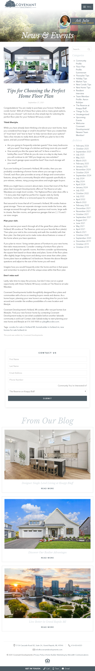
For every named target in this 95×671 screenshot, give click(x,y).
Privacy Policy (39, 655)
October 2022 (82, 193)
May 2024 (80, 181)
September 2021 (83, 217)
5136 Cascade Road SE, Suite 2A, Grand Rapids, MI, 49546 (39, 645)
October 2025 (82, 148)
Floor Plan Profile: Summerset (81, 69)
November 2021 (83, 211)
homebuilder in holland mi (47, 327)
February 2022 (82, 205)
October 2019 (82, 244)
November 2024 (83, 169)
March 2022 (81, 202)
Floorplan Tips (82, 75)
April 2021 (80, 229)
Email (66, 668)
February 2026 (82, 145)
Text (56, 668)
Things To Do (82, 111)
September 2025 (83, 151)
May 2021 (80, 226)
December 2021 (83, 208)
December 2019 (83, 241)
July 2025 (80, 154)
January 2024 (82, 187)
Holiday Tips (81, 78)
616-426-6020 (76, 645)
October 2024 (82, 172)
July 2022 (80, 196)
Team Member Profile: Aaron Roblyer (82, 99)
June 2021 (80, 223)
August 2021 (81, 220)
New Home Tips (83, 87)
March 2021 (81, 232)
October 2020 (82, 235)
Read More (47, 488)
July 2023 (80, 190)
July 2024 (80, 178)
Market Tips (81, 81)
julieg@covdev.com (50, 321)
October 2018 (82, 247)
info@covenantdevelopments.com (49, 650)
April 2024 (80, 184)
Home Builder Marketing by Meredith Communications (67, 655)
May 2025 (80, 157)
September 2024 (83, 175)
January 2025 (82, 166)
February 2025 (82, 163)
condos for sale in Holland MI (22, 327)
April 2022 (80, 199)
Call (46, 668)
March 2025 (81, 160)
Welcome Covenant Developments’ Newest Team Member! (83, 129)
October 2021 (82, 214)
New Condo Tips (83, 84)
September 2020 (83, 238)
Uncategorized (82, 114)
